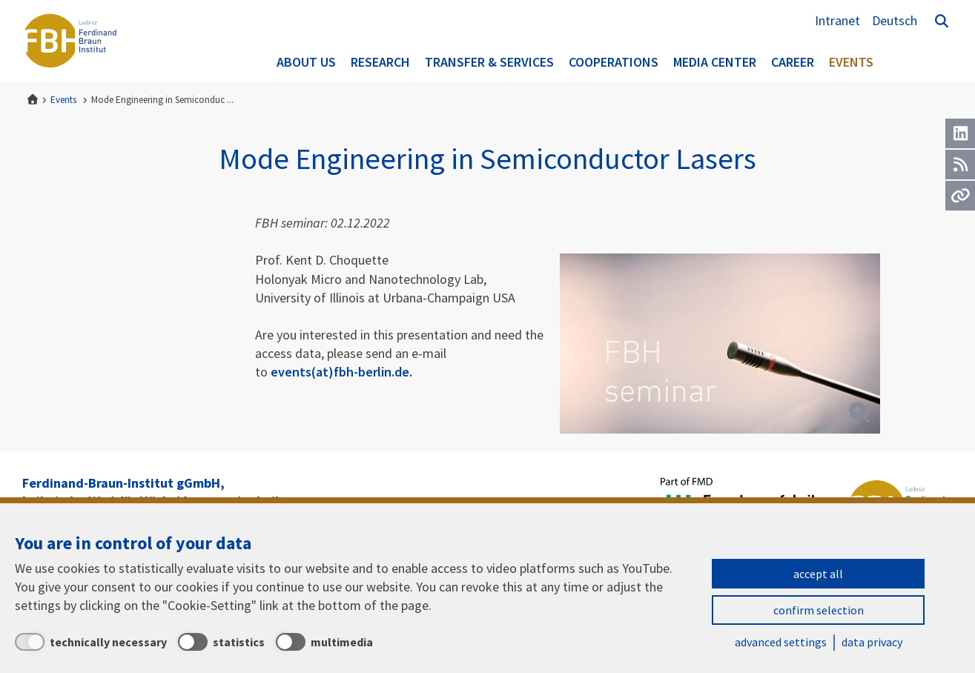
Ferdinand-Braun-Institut (70, 40)
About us (306, 61)
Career (792, 61)
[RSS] (960, 164)
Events (851, 61)
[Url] (960, 195)
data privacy (872, 641)
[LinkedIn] (960, 133)
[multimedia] (324, 642)
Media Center (714, 61)
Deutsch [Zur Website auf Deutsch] (894, 20)
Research (380, 61)
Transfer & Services (489, 61)
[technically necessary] (91, 642)
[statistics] (221, 642)
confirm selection (818, 610)
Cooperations (613, 61)
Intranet (837, 20)
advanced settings (781, 641)
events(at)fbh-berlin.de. (341, 371)
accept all (818, 573)
